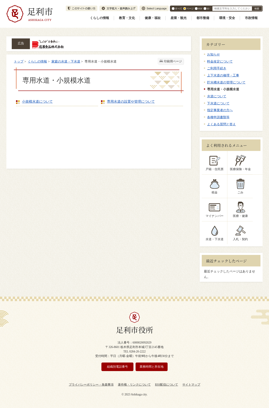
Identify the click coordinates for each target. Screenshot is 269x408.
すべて (178, 8)
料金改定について (220, 61)
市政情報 (251, 18)
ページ (190, 8)
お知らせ (213, 54)
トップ (18, 61)
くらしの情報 (99, 18)
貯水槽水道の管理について (226, 82)
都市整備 (202, 18)
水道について (216, 96)
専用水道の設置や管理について (131, 101)
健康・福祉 (153, 18)
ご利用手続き (216, 68)
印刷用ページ (173, 61)
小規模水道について (37, 101)
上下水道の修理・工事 (223, 75)
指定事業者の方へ (220, 110)
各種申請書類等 (218, 117)
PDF (200, 8)
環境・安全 (227, 18)
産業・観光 (179, 18)
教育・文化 (127, 18)
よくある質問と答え (221, 124)
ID (208, 8)
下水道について (218, 103)
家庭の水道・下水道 (65, 61)
